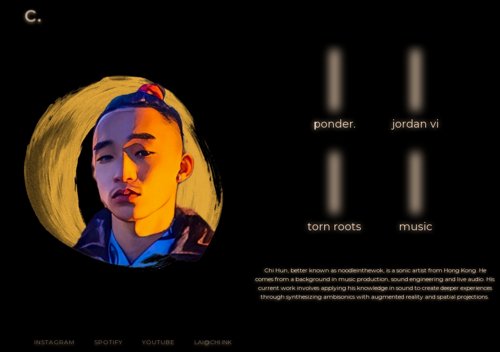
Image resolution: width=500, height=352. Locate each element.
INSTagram (54, 342)
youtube (158, 342)
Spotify (108, 342)
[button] (471, 16)
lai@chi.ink (212, 342)
